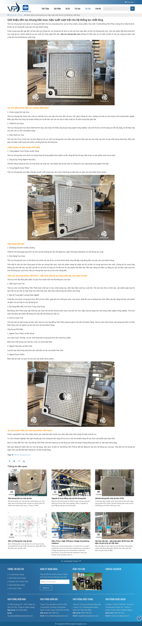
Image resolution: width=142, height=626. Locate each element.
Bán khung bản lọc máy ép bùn (20, 498)
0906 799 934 (86, 613)
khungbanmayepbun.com (77, 624)
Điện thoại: (11, 610)
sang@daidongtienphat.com (88, 616)
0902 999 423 (53, 613)
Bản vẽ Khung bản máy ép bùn (20, 541)
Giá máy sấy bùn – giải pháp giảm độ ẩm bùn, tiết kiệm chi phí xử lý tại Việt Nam (114, 542)
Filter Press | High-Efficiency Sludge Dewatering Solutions (70, 542)
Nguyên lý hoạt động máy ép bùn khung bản (69, 498)
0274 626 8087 (21, 610)
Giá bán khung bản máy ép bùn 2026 (109, 498)
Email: (9, 613)
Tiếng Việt (130, 2)
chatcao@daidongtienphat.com (56, 616)
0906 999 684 (119, 613)
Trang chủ (11, 15)
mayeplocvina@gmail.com (119, 616)
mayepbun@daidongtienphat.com (20, 616)
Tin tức (20, 15)
